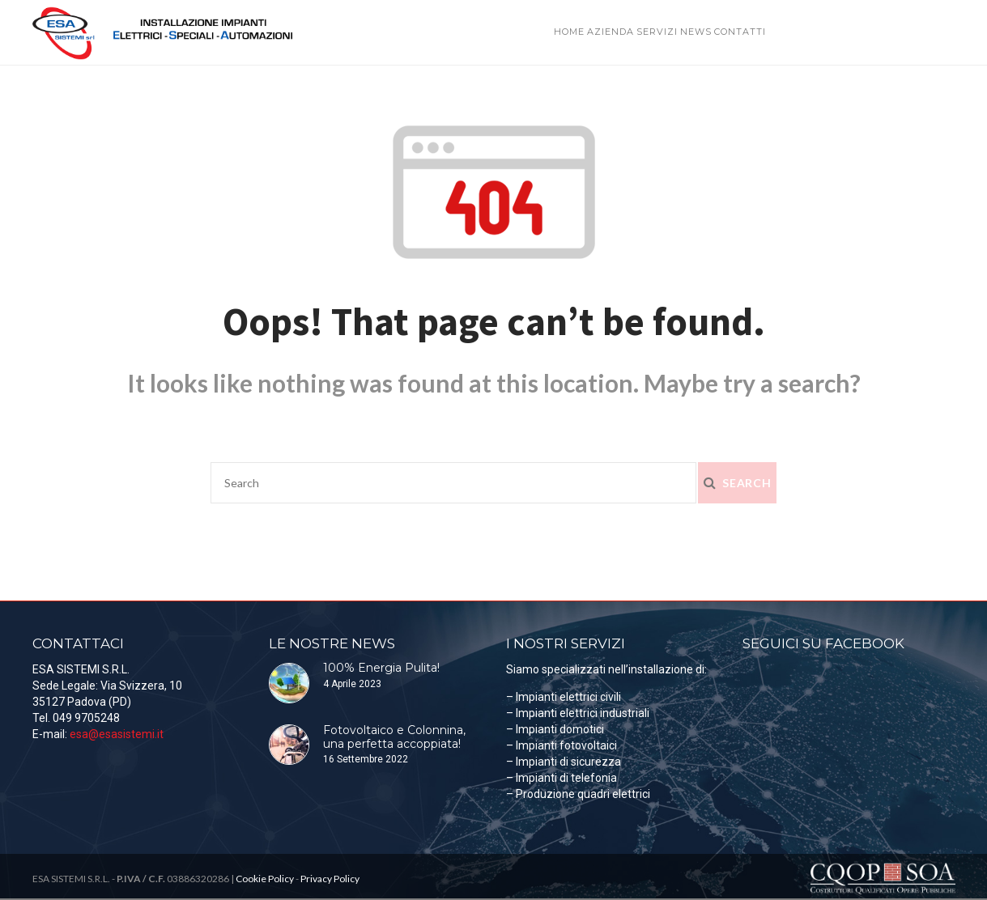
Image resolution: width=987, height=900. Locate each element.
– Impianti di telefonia (561, 777)
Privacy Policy (329, 878)
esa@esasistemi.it (117, 734)
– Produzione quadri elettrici (578, 794)
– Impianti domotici (555, 729)
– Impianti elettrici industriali (577, 713)
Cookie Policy (265, 878)
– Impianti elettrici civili (563, 696)
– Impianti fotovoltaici (561, 745)
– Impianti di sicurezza (563, 761)
